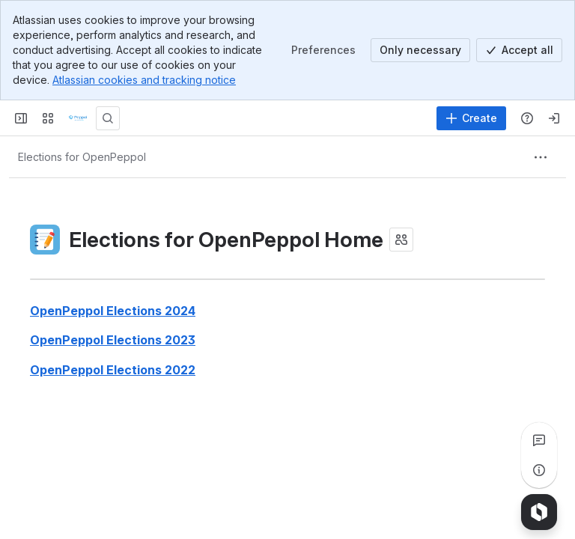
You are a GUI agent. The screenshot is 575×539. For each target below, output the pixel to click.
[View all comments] (539, 440)
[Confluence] (78, 118)
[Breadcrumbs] (82, 157)
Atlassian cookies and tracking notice (144, 79)
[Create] (471, 118)
